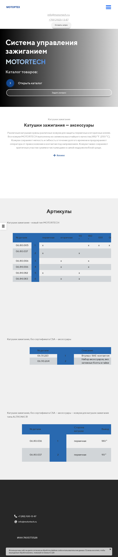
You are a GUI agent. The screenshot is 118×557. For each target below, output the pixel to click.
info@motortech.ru (58, 15)
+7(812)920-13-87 (59, 19)
